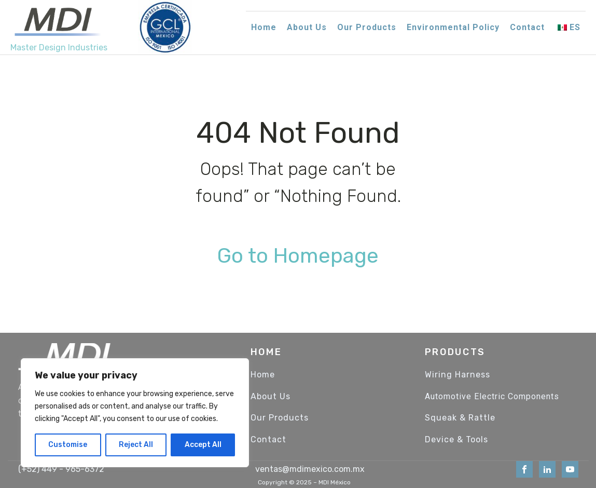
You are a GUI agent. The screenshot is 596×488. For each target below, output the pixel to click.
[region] (135, 412)
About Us (307, 27)
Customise (67, 444)
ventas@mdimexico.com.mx (310, 469)
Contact (527, 27)
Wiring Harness (457, 374)
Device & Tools (456, 439)
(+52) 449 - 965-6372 (61, 469)
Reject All (136, 444)
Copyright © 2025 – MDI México (304, 482)
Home (263, 27)
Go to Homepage (298, 255)
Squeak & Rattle (460, 418)
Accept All (203, 444)
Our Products (366, 27)
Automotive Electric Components (492, 396)
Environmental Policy (453, 27)
